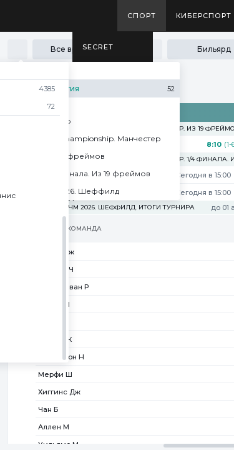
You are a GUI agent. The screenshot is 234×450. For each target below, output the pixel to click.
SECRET (98, 46)
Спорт (141, 15)
